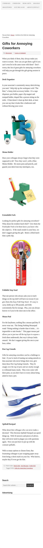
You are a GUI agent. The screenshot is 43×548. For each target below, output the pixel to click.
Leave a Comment (20, 53)
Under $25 (6, 3)
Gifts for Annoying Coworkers (23, 468)
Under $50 (16, 3)
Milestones (7, 7)
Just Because (19, 7)
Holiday (36, 3)
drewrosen (9, 53)
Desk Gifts (27, 3)
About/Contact (33, 7)
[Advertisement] (21, 515)
